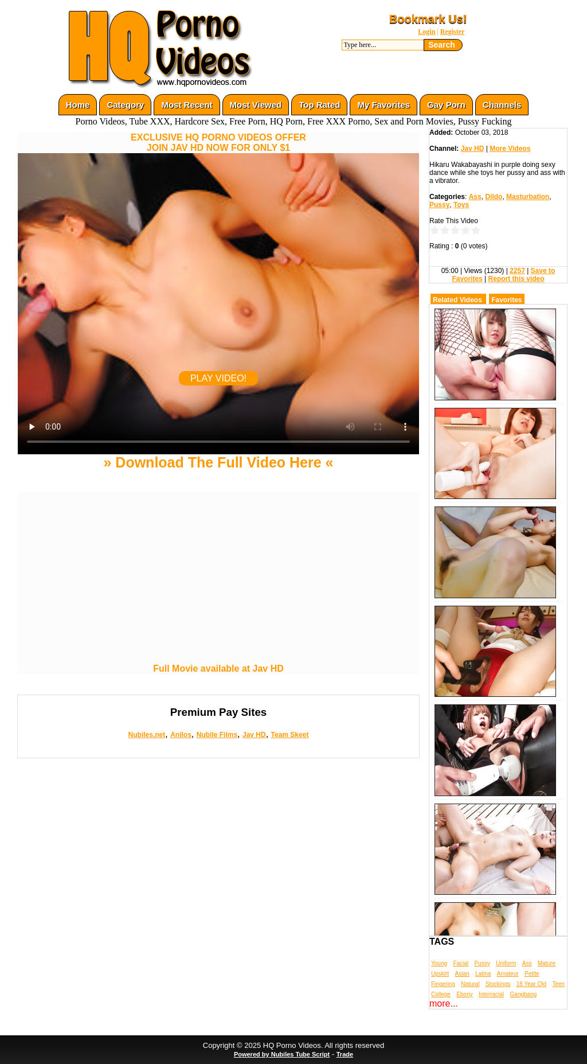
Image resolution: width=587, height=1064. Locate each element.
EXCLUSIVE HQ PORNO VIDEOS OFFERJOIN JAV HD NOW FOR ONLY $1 (218, 142)
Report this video (516, 279)
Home (78, 105)
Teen (558, 984)
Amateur (508, 974)
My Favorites (383, 105)
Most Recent (186, 105)
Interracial (491, 994)
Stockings (498, 984)
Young (439, 963)
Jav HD (254, 735)
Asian (462, 974)
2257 (517, 271)
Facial (460, 963)
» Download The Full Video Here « (218, 462)
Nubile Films (217, 735)
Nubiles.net (147, 735)
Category (125, 105)
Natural (470, 984)
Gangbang (523, 994)
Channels (502, 105)
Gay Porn (446, 105)
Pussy (439, 205)
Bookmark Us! (428, 19)
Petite (532, 974)
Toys (461, 205)
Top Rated (319, 105)
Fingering (443, 984)
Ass (475, 197)
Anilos (180, 735)
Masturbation (527, 197)
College (441, 994)
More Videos (510, 149)
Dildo (493, 197)
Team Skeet (290, 735)
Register (452, 32)
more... (443, 1003)
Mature (546, 963)
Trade (344, 1054)
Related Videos (457, 300)
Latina (483, 974)
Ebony (464, 994)
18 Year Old (531, 984)
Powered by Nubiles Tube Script (282, 1054)
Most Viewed (256, 105)
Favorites (506, 300)
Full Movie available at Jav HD (218, 668)
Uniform (506, 963)
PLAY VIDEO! (218, 378)
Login (426, 32)
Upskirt (440, 974)
